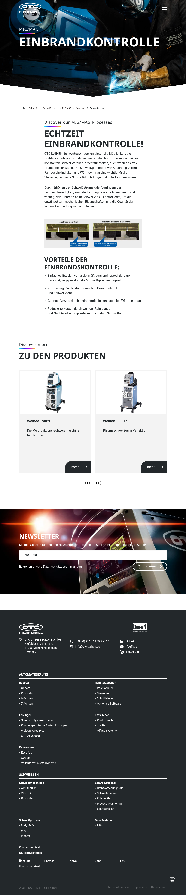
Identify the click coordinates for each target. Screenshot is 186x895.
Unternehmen (30, 856)
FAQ (122, 864)
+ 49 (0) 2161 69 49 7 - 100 (92, 644)
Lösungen (25, 718)
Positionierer (105, 691)
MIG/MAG (27, 828)
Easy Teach (102, 718)
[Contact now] (172, 880)
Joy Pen (102, 728)
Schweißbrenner (107, 796)
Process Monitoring (109, 806)
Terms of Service (118, 890)
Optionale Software (109, 706)
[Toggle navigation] (164, 8)
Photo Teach (105, 723)
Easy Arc (26, 755)
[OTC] (30, 8)
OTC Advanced (30, 739)
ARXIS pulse (29, 791)
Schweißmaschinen (31, 786)
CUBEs (25, 761)
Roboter (24, 686)
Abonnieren (150, 566)
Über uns (24, 864)
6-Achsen (27, 701)
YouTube (131, 649)
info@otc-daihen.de (87, 649)
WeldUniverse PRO (33, 733)
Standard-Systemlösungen (37, 723)
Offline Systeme (107, 733)
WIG (23, 833)
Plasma (26, 839)
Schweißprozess (29, 823)
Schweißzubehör (105, 786)
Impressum (140, 890)
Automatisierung (33, 678)
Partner (49, 864)
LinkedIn (130, 644)
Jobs (98, 864)
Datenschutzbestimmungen (62, 566)
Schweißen (29, 778)
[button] (164, 8)
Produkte (27, 696)
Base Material (104, 823)
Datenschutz (159, 890)
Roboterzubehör (105, 686)
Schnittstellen (105, 701)
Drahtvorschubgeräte (110, 791)
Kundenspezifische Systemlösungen (44, 728)
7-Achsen (27, 706)
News (73, 864)
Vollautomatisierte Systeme (38, 766)
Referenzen (26, 750)
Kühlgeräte (104, 801)
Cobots (25, 691)
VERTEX (26, 796)
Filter (100, 828)
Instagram (132, 654)
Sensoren (103, 696)
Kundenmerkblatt (30, 850)
